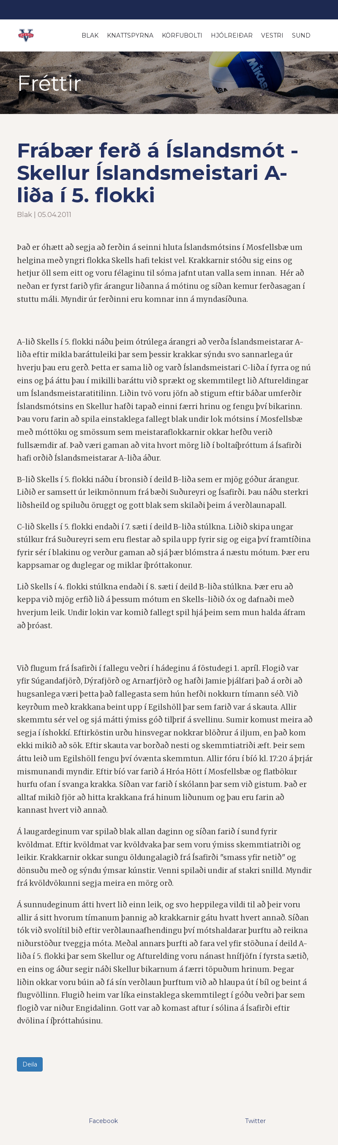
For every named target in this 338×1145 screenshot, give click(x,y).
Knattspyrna (130, 35)
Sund (301, 35)
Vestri (272, 35)
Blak (90, 35)
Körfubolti (182, 35)
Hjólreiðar (232, 35)
